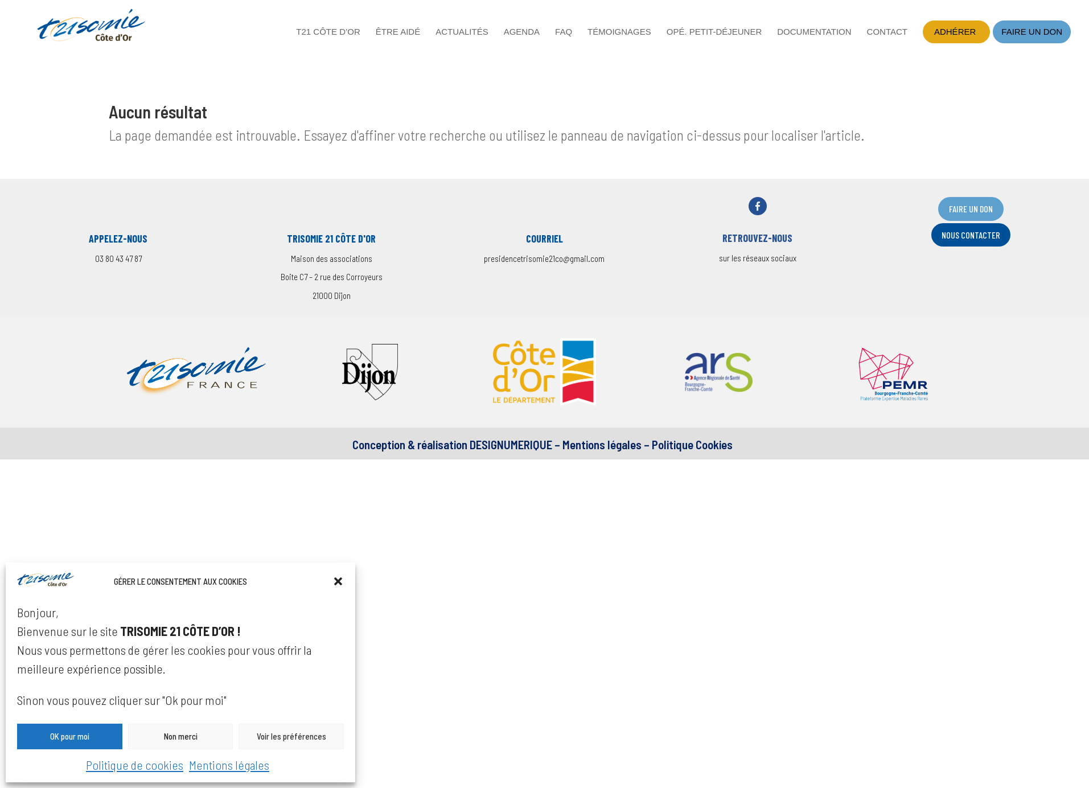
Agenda (522, 32)
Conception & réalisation (409, 444)
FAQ (563, 32)
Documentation (814, 32)
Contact (887, 32)
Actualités (461, 32)
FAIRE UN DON (971, 208)
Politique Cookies (692, 444)
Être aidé (398, 32)
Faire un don (1031, 31)
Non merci (181, 736)
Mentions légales (229, 764)
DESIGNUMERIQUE (509, 444)
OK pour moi (69, 736)
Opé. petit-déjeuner (714, 32)
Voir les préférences (291, 736)
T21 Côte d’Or (328, 32)
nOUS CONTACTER (971, 234)
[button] (338, 581)
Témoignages (619, 32)
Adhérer (955, 31)
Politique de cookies (134, 764)
